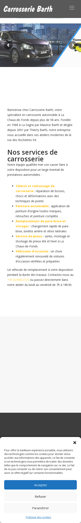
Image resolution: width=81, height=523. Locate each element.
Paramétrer (40, 508)
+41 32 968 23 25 (18, 280)
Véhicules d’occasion (32, 251)
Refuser (40, 496)
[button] (75, 442)
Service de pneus (29, 236)
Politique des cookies (38, 517)
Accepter (40, 485)
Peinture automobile (32, 206)
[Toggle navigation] (72, 8)
